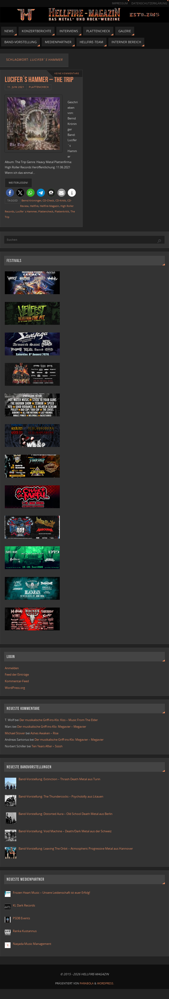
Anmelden (12, 668)
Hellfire (34, 206)
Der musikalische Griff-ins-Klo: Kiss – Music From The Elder (58, 720)
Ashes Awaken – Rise (44, 733)
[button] (10, 193)
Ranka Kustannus (25, 931)
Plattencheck (39, 87)
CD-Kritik (60, 200)
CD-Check (48, 200)
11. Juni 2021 (15, 87)
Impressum (120, 3)
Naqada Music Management (32, 944)
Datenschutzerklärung (149, 3)
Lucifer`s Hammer (26, 211)
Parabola (87, 983)
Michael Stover (15, 733)
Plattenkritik (62, 211)
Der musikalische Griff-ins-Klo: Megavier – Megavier (51, 726)
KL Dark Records (24, 905)
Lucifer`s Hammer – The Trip (39, 79)
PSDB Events (21, 918)
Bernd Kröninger (31, 200)
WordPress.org (15, 688)
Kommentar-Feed (17, 681)
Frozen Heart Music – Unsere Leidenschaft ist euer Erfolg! (52, 893)
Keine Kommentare (67, 73)
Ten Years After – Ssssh (47, 746)
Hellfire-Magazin (49, 206)
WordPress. (105, 983)
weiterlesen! (18, 182)
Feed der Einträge (17, 674)
